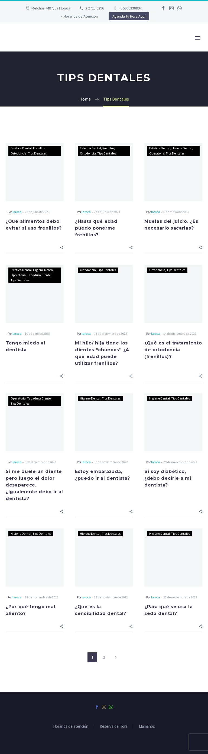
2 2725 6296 (94, 8)
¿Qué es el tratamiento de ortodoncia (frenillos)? (173, 349)
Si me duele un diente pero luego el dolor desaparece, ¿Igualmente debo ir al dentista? (34, 485)
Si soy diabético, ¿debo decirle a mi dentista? (167, 478)
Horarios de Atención (81, 16)
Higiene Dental (182, 148)
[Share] (62, 247)
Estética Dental (21, 148)
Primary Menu (197, 38)
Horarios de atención (70, 726)
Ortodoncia (19, 153)
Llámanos (147, 726)
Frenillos (39, 148)
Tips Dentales (37, 153)
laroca (16, 212)
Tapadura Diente (39, 275)
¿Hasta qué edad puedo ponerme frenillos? (96, 228)
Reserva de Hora (114, 726)
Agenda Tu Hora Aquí (128, 16)
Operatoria (156, 153)
